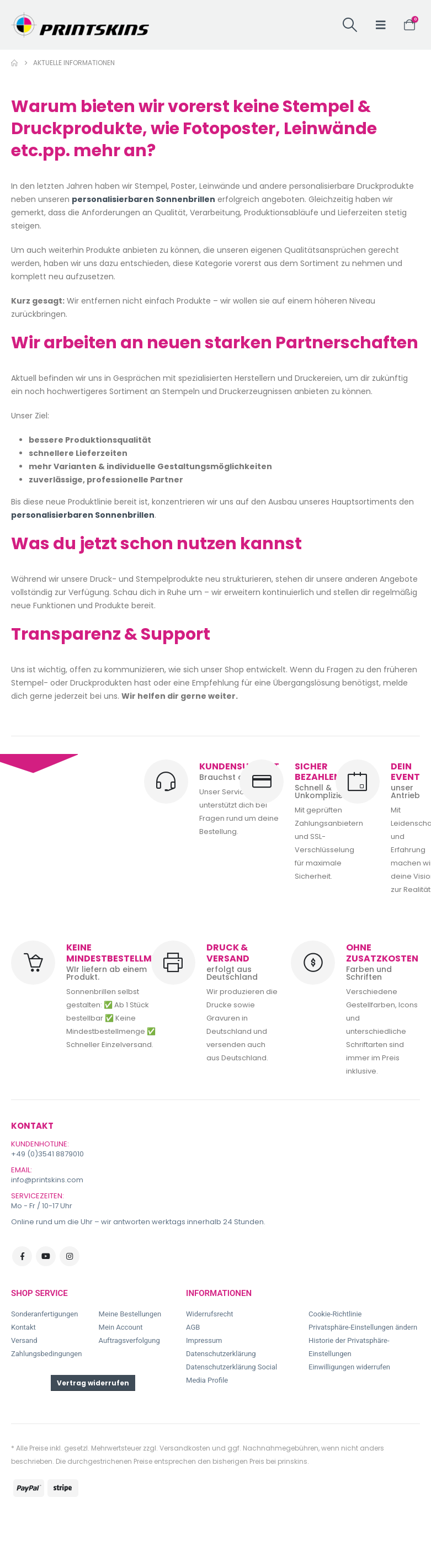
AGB (193, 1327)
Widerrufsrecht (209, 1314)
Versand (24, 1340)
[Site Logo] (80, 25)
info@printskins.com (47, 1180)
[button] (349, 25)
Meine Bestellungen (130, 1314)
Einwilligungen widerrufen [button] (349, 1367)
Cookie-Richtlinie (334, 1314)
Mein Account (121, 1327)
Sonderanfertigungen (44, 1314)
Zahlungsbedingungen (46, 1354)
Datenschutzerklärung (221, 1354)
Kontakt (23, 1327)
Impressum (204, 1340)
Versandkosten (184, 1448)
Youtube (46, 1256)
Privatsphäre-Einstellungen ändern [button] (362, 1327)
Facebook (22, 1256)
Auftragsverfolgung (129, 1340)
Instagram (69, 1256)
